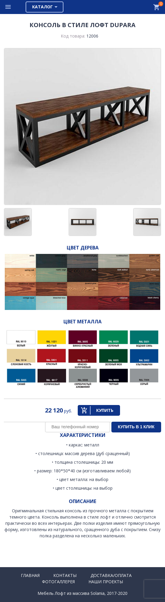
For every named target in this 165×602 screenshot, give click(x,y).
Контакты (65, 575)
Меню (8, 7)
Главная (30, 575)
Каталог (42, 7)
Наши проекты (105, 581)
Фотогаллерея (58, 581)
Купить (104, 410)
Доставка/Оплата (111, 575)
